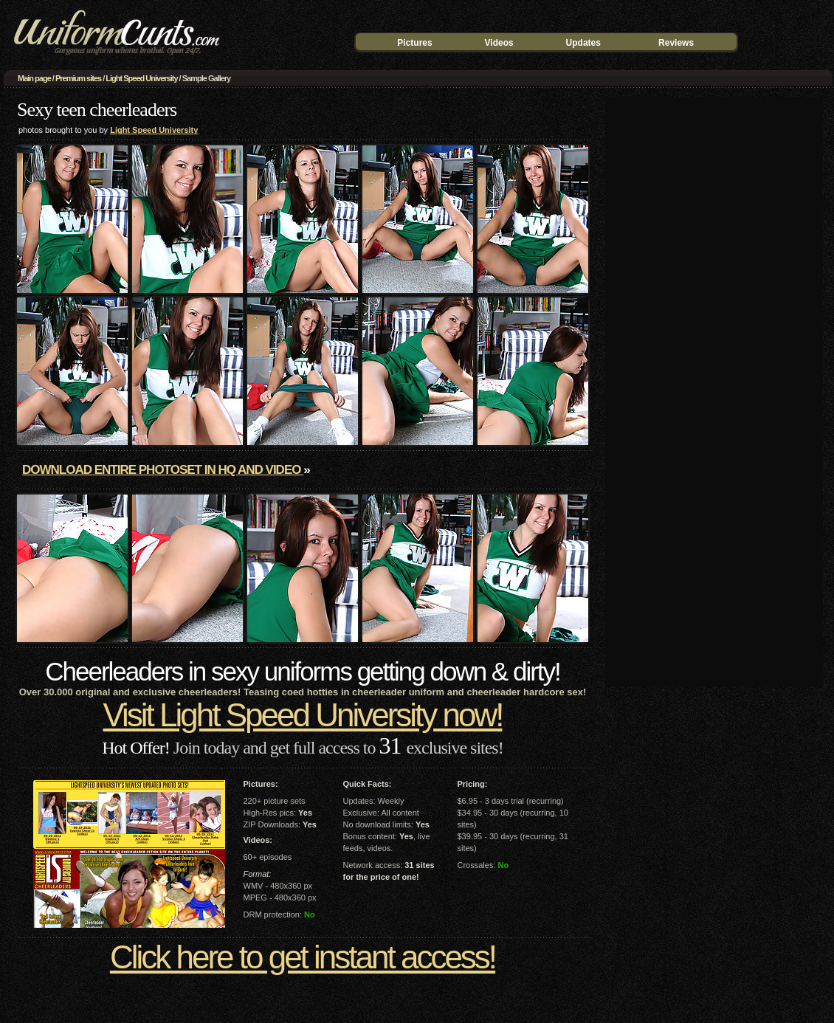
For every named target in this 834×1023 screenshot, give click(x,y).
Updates (583, 43)
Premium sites (78, 78)
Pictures (414, 43)
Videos (499, 43)
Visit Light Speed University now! (303, 715)
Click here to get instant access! (302, 957)
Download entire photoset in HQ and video (162, 470)
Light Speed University (141, 78)
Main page (34, 78)
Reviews (676, 43)
